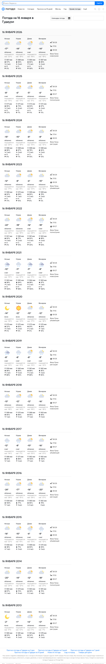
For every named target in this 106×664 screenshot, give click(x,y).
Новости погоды (54, 652)
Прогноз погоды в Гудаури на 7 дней (85, 650)
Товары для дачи (85, 652)
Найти (99, 3)
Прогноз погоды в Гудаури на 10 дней (29, 652)
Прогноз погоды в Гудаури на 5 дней (52, 650)
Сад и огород (69, 652)
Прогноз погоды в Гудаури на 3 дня (20, 650)
